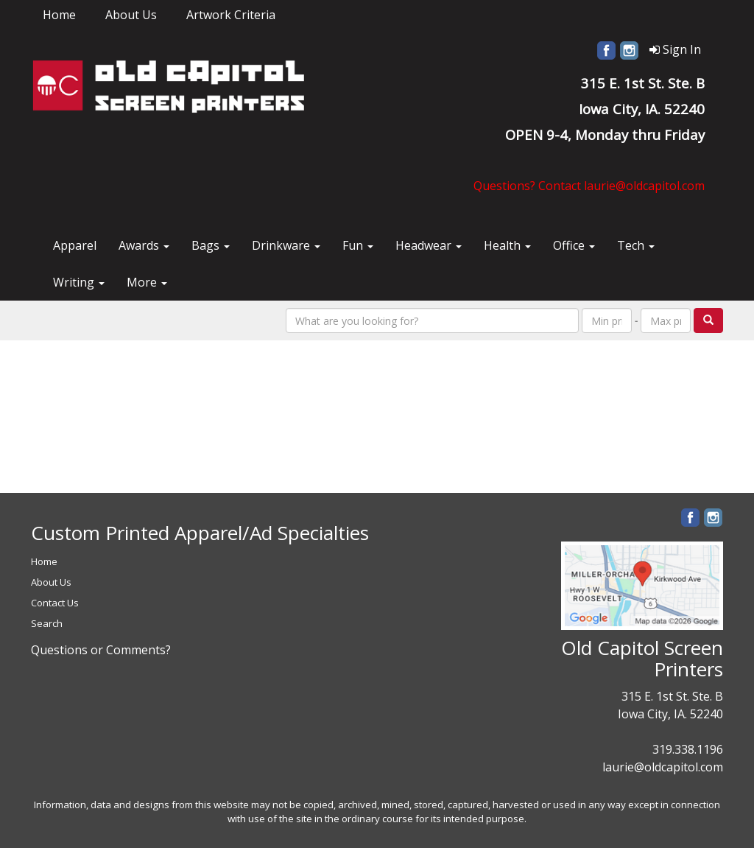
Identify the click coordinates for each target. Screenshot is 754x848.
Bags (210, 245)
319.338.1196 (687, 749)
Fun (357, 245)
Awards (144, 245)
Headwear (428, 245)
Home (59, 15)
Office (574, 245)
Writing (79, 282)
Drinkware (286, 245)
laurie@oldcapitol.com (662, 767)
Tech (636, 245)
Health (507, 245)
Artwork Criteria (230, 15)
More (147, 282)
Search (47, 623)
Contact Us (55, 602)
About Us (131, 15)
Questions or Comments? (101, 650)
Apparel (74, 245)
